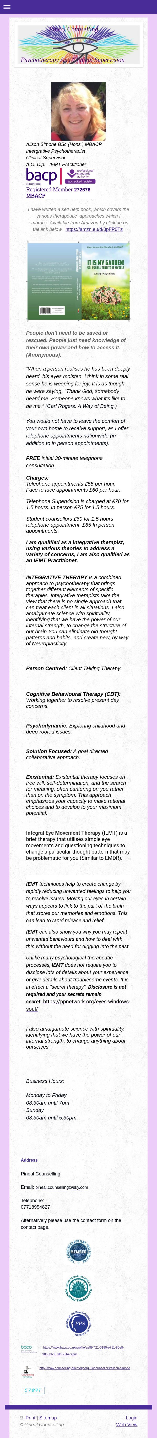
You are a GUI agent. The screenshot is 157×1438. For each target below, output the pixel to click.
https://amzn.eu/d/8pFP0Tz (94, 229)
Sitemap (48, 1417)
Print (28, 1417)
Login (132, 1417)
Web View (126, 1424)
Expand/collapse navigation (78, 7)
